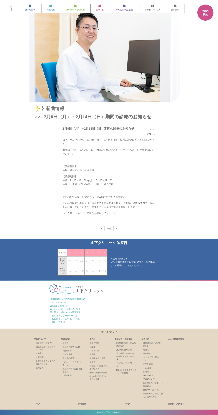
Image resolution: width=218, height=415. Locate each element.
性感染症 (147, 371)
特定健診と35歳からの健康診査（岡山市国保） (126, 356)
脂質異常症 (94, 343)
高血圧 (92, 347)
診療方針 (40, 353)
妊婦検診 (147, 353)
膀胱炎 (92, 362)
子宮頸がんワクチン (152, 379)
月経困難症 (148, 375)
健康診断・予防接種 (123, 339)
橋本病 (92, 354)
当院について (40, 339)
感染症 (146, 350)
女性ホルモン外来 (151, 390)
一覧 (109, 228)
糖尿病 (65, 343)
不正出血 (147, 368)
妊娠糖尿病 (67, 354)
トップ (37, 404)
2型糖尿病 (67, 350)
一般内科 (92, 339)
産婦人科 (145, 339)
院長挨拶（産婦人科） (45, 343)
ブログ (127, 404)
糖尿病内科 (66, 339)
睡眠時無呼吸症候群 (98, 372)
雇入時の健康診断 (124, 350)
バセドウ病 (94, 350)
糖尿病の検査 (68, 358)
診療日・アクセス (176, 404)
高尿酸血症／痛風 (97, 358)
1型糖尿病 (67, 375)
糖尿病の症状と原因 (71, 347)
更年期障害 (148, 364)
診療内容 (40, 357)
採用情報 (40, 368)
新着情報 (82, 404)
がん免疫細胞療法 (176, 339)
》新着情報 (52, 108)
